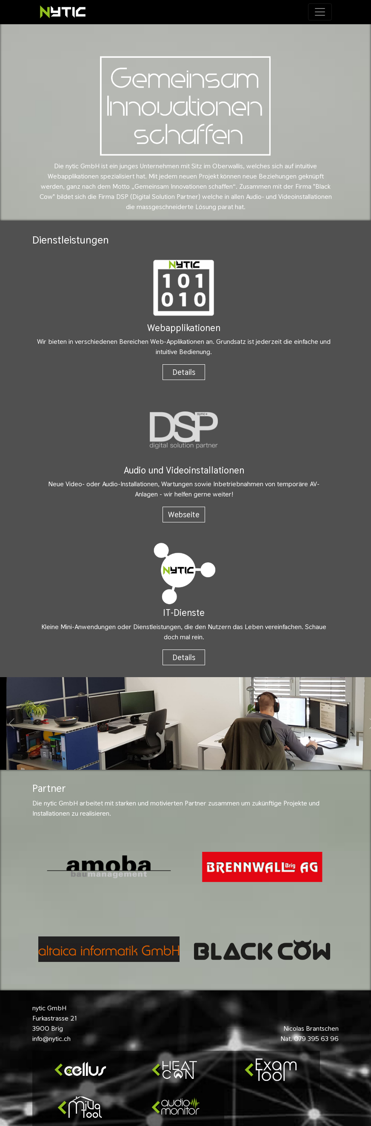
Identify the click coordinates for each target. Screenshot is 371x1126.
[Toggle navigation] (320, 11)
